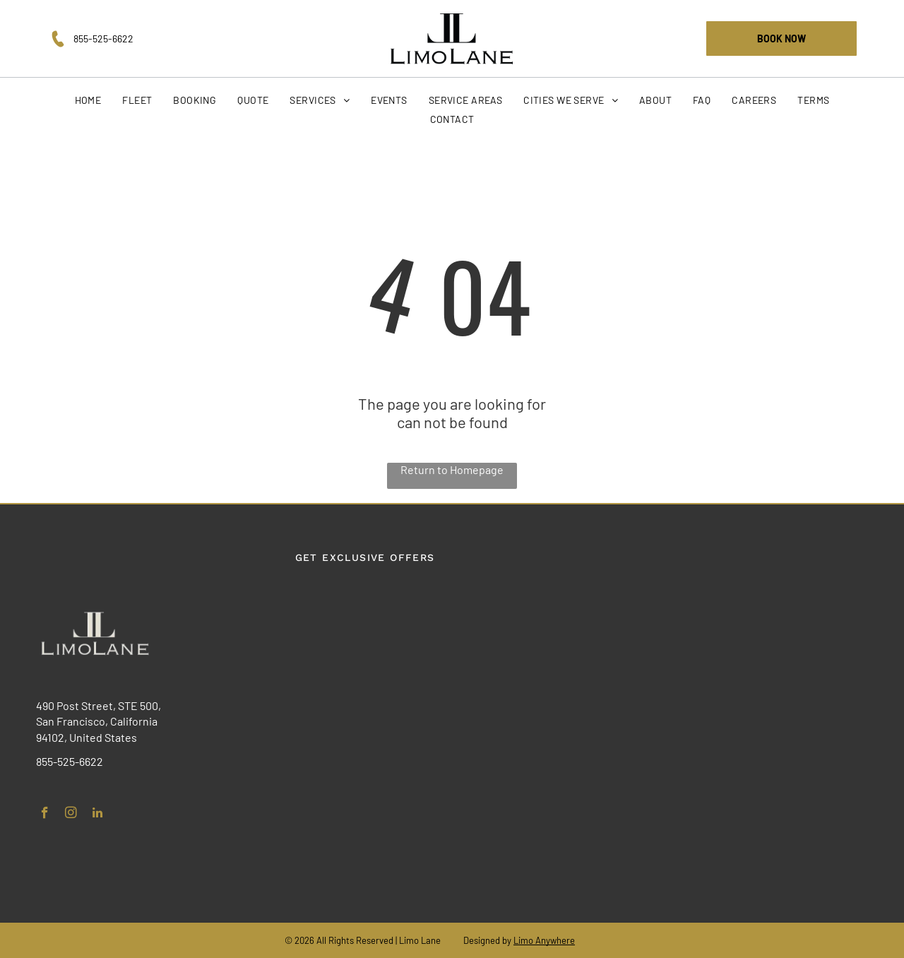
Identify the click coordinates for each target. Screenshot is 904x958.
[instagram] (71, 814)
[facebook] (45, 814)
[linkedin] (97, 814)
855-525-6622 (103, 38)
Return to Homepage (452, 469)
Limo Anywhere (544, 940)
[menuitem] (88, 100)
